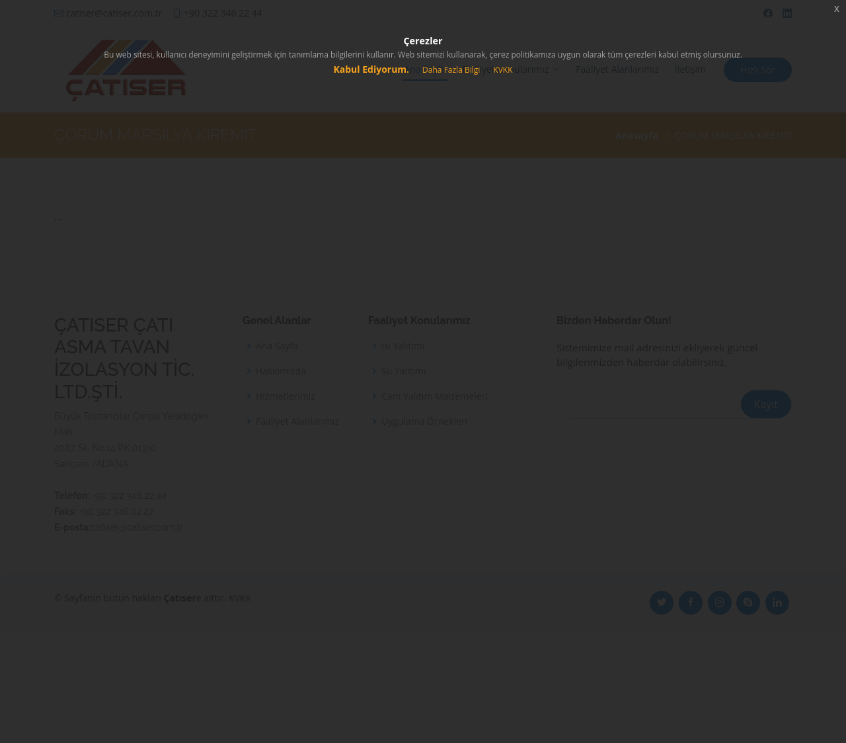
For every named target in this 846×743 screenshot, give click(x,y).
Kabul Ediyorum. (371, 69)
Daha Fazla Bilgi (451, 69)
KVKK (502, 69)
